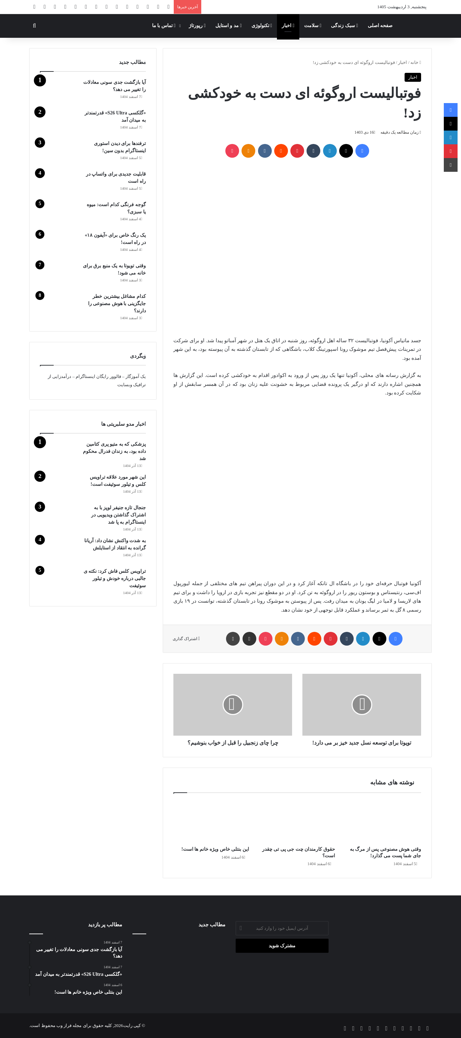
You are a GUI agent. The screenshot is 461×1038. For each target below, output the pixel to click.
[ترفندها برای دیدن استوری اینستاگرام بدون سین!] (59, 153)
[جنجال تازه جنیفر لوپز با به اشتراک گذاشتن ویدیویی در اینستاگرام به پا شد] (59, 517)
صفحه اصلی (380, 25)
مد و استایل (228, 25)
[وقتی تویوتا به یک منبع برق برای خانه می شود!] (59, 275)
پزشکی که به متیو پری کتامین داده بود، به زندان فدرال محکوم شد (114, 451)
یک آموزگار (136, 376)
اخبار (288, 25)
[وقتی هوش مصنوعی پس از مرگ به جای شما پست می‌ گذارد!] (383, 821)
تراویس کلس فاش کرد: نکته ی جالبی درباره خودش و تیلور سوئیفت (115, 578)
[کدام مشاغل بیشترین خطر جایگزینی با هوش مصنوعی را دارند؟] (59, 306)
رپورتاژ (197, 25)
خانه (415, 62)
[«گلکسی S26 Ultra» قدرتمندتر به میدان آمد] (59, 122)
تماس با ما (164, 25)
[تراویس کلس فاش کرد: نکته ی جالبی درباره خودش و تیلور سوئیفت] (59, 580)
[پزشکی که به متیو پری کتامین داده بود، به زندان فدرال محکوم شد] (59, 453)
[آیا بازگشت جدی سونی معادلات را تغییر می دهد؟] (59, 91)
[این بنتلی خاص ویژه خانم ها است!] (211, 821)
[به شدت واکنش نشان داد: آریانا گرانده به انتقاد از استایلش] (59, 550)
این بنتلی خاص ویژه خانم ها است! (215, 849)
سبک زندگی (344, 25)
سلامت (313, 25)
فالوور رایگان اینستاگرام (98, 376)
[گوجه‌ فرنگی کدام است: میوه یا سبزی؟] (59, 214)
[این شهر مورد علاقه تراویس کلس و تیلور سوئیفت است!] (59, 486)
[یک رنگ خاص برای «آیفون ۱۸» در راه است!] (59, 244)
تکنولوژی (261, 25)
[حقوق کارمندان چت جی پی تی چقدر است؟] (297, 821)
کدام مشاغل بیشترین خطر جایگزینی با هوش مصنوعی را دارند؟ (117, 303)
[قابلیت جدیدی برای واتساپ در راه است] (59, 183)
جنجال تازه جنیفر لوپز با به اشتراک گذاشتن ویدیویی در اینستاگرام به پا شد (118, 515)
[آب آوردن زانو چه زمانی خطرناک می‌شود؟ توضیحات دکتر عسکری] (179, 967)
